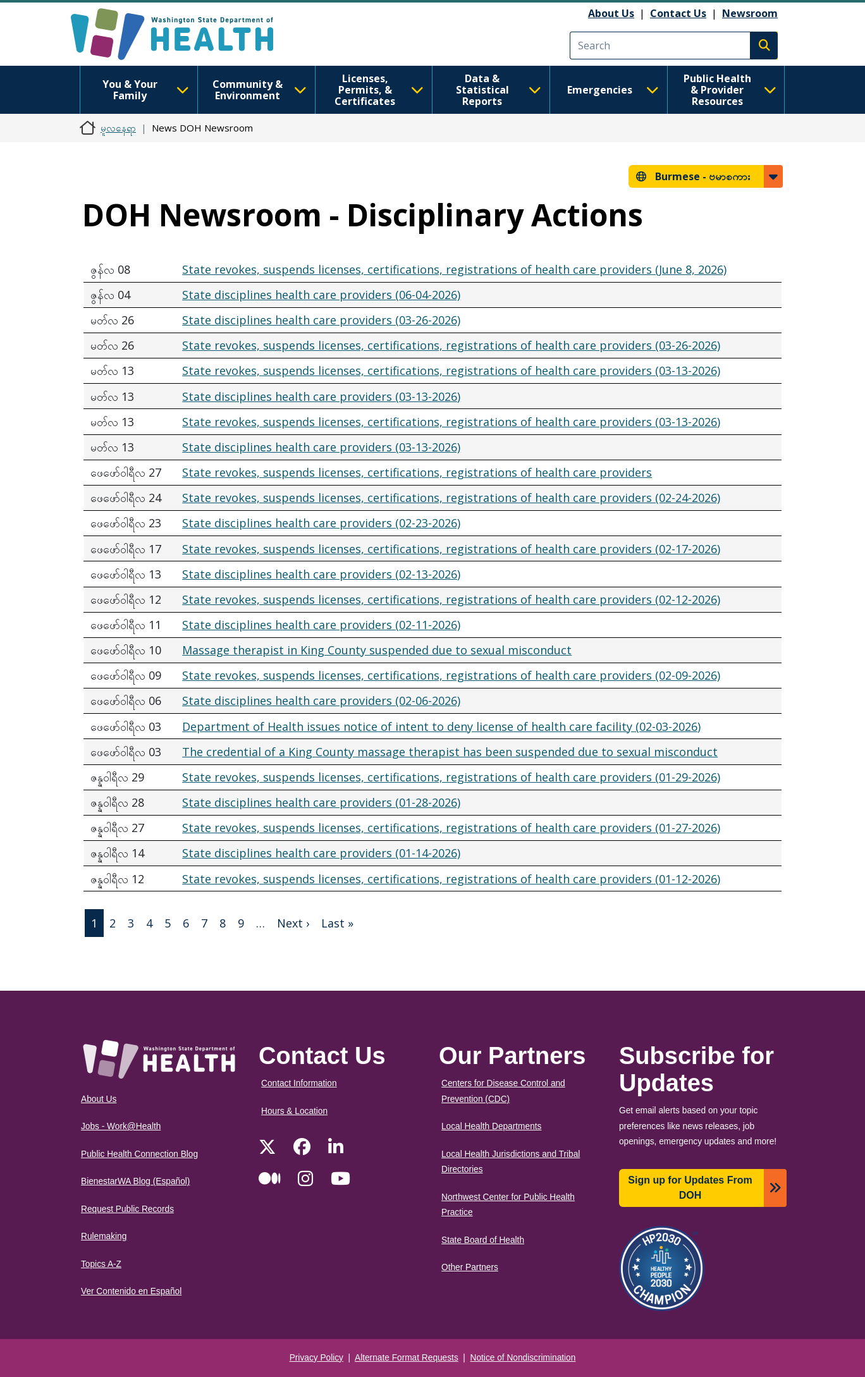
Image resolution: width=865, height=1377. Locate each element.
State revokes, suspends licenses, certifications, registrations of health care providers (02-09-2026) (451, 675)
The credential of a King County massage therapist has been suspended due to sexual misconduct (450, 751)
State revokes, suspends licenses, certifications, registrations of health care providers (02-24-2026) (451, 497)
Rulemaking (103, 1236)
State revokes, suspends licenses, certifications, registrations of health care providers (417, 472)
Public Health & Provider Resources (730, 89)
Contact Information (299, 1083)
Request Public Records (127, 1209)
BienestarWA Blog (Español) (135, 1181)
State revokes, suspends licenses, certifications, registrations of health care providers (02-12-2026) (451, 599)
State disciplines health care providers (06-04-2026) (321, 294)
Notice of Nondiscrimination (523, 1357)
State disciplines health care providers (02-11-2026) (321, 624)
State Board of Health (482, 1240)
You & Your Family (145, 89)
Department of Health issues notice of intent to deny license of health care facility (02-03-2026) (441, 726)
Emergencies (613, 90)
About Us (611, 13)
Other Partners (469, 1267)
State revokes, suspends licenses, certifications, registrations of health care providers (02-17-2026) (451, 548)
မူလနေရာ (118, 127)
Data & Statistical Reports (498, 89)
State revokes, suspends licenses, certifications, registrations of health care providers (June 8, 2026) (454, 269)
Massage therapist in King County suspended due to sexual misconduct (377, 650)
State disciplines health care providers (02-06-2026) (321, 700)
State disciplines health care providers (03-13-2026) (321, 396)
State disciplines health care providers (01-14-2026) (321, 852)
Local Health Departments (491, 1126)
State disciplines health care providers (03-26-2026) (321, 319)
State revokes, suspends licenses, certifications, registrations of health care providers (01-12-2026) (451, 878)
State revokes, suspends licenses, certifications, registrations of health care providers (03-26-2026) (451, 345)
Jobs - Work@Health (121, 1126)
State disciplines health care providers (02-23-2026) (321, 522)
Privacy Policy (316, 1357)
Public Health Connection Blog (139, 1154)
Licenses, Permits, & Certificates (379, 89)
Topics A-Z (101, 1264)
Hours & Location (294, 1111)
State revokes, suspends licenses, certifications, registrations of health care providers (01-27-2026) (451, 827)
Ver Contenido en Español (131, 1291)
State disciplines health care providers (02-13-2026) (321, 574)
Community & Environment (259, 89)
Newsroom (750, 13)
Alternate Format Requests (406, 1357)
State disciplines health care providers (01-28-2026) (321, 802)
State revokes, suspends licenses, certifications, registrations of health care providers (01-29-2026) (451, 777)
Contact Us (678, 13)
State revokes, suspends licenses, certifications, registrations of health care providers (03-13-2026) (451, 370)
